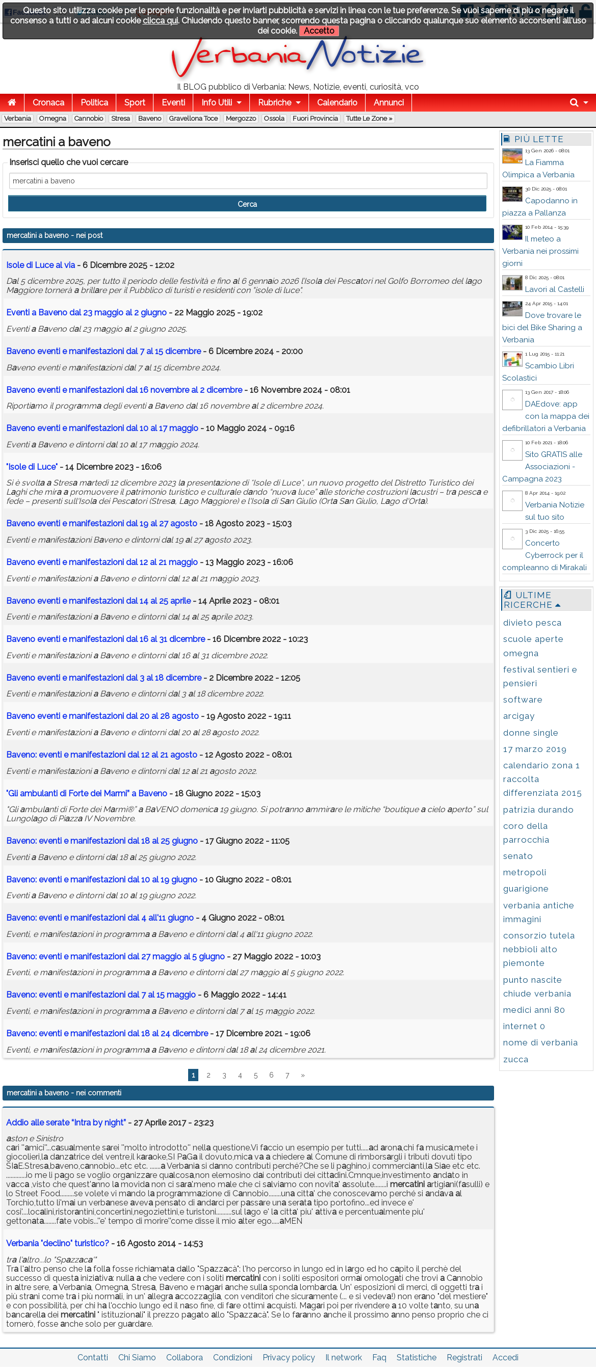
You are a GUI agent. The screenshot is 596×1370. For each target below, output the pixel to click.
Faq (379, 1357)
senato (518, 856)
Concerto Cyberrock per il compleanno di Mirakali (544, 555)
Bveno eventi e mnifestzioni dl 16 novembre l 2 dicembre (124, 390)
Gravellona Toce (193, 118)
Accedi (506, 1357)
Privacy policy (289, 1357)
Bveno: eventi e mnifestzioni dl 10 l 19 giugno (101, 879)
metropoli (525, 872)
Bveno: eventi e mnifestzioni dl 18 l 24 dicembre (107, 1033)
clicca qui (160, 20)
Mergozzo (241, 118)
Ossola (274, 118)
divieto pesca (532, 622)
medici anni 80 (534, 1010)
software (523, 699)
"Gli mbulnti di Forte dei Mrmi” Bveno (86, 793)
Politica (94, 103)
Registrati (464, 1357)
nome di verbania (540, 1042)
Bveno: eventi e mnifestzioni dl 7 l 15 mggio (101, 995)
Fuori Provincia (315, 118)
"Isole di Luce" (32, 467)
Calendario (337, 103)
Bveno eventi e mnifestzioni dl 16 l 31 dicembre (105, 639)
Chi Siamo (137, 1357)
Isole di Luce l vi (40, 265)
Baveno (149, 118)
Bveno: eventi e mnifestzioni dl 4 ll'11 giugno (100, 918)
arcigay (519, 716)
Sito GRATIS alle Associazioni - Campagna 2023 (542, 466)
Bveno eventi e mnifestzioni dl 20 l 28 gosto (102, 716)
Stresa (120, 118)
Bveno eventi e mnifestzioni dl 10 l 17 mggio (102, 428)
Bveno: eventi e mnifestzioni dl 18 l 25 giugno (102, 841)
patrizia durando (538, 809)
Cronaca (48, 103)
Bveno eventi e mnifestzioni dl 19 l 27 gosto (101, 523)
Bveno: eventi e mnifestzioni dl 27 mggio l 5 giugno (115, 956)
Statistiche (416, 1357)
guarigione (526, 888)
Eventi (173, 103)
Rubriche (274, 103)
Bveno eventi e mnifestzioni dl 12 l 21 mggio (102, 562)
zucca (516, 1059)
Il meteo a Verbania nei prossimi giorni (540, 251)
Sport (134, 103)
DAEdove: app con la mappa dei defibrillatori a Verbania (545, 416)
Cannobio (88, 118)
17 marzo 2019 (535, 749)
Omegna (52, 118)
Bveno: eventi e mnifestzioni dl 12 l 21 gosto (101, 755)
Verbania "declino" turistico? (57, 1243)
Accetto (319, 31)
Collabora (184, 1357)
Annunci (389, 103)
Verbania (17, 118)
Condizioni (232, 1357)
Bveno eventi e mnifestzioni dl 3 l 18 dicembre (103, 678)
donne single (531, 733)
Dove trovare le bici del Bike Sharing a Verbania (542, 327)
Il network (343, 1357)
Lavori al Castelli (554, 289)
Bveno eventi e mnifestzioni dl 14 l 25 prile (98, 601)
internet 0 (524, 1026)
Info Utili (216, 103)
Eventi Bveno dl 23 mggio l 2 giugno (86, 312)
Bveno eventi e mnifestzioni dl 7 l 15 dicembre (103, 351)
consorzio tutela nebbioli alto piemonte (539, 949)
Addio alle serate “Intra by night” (66, 1122)
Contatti (92, 1357)
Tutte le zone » (369, 118)
